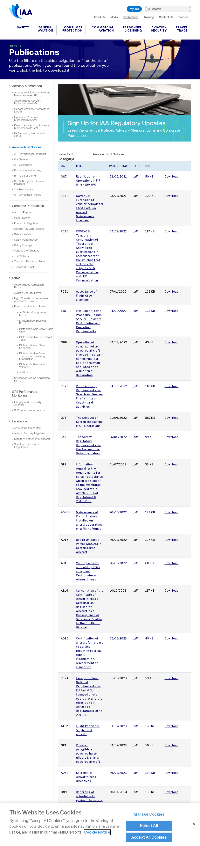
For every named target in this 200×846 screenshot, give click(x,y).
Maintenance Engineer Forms (32, 322)
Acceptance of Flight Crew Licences (86, 295)
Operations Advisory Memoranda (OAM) (26, 118)
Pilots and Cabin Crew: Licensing (32, 346)
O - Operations (23, 164)
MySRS (134, 9)
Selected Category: (66, 156)
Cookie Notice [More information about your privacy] (97, 832)
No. (62, 165)
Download (172, 176)
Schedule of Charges (26, 250)
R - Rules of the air (25, 175)
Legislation (19, 421)
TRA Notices (21, 256)
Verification (25, 372)
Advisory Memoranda (27, 86)
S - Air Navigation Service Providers (29, 182)
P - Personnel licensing (27, 170)
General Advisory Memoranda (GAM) (31, 110)
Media (114, 17)
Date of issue (118, 165)
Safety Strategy (23, 245)
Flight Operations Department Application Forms (31, 299)
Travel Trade (182, 29)
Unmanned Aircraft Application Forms (32, 379)
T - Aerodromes (23, 189)
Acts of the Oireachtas (27, 428)
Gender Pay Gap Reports (29, 228)
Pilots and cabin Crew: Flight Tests (35, 338)
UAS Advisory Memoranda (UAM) (29, 134)
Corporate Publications (28, 206)
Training (149, 17)
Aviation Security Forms (27, 292)
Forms (16, 278)
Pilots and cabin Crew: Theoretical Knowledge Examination (32, 356)
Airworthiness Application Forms (29, 286)
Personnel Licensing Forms (30, 306)
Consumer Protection (72, 29)
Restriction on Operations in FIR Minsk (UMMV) (88, 180)
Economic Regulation (26, 223)
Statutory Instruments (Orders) (32, 438)
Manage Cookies (149, 814)
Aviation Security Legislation (30, 433)
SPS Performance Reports (29, 410)
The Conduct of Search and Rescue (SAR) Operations (89, 421)
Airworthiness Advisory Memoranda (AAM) (27, 102)
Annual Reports (23, 212)
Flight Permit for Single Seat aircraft (88, 730)
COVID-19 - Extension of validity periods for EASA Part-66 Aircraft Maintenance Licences (90, 208)
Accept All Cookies (149, 837)
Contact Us (166, 17)
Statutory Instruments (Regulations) (27, 445)
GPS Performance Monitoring (24, 393)
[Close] (194, 824)
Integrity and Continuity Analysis (27, 403)
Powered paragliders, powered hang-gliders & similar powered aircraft (88, 753)
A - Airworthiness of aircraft (30, 153)
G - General (21, 159)
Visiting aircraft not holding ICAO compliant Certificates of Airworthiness (88, 571)
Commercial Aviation (103, 29)
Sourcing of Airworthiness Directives (86, 777)
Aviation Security (159, 29)
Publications (130, 17)
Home (14, 45)
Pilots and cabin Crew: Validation (32, 365)
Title (79, 165)
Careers (183, 17)
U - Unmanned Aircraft (27, 194)
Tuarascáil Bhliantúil (25, 267)
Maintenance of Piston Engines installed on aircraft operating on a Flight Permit (89, 520)
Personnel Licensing (132, 29)
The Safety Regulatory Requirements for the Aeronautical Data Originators (88, 445)
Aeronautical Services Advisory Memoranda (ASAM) (32, 94)
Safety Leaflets (22, 234)
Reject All (149, 826)
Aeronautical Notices (26, 147)
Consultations (22, 217)
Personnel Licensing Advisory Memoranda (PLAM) (31, 126)
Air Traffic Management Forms (33, 314)
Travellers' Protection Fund (29, 261)
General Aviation (45, 29)
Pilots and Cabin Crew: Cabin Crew (36, 330)
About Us (99, 17)
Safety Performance (26, 239)
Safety (23, 27)
